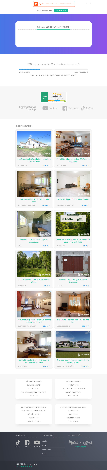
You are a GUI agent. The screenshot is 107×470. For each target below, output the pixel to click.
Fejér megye (73, 385)
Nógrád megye (33, 414)
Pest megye (33, 418)
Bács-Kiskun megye (34, 381)
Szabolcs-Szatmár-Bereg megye (73, 407)
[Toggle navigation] (88, 3)
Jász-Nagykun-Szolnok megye (33, 407)
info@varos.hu (80, 447)
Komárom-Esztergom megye (34, 411)
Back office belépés (44, 11)
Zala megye (73, 421)
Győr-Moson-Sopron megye (73, 389)
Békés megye (33, 389)
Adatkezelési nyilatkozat (24, 466)
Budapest (34, 396)
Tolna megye (73, 411)
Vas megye (73, 414)
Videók (44, 441)
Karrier (44, 445)
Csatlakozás (61, 11)
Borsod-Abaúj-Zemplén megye (33, 392)
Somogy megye (33, 421)
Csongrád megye (73, 381)
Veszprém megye (73, 418)
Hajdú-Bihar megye (73, 392)
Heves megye (73, 396)
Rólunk (44, 454)
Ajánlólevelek (46, 450)
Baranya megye (33, 385)
